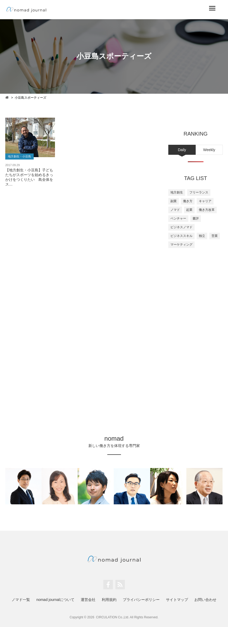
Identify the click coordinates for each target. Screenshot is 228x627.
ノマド (175, 210)
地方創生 (176, 192)
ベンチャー (178, 218)
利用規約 (109, 600)
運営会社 (88, 600)
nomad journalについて (55, 600)
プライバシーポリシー (141, 600)
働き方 (187, 201)
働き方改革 (207, 210)
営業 (214, 236)
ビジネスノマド (181, 227)
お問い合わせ (205, 600)
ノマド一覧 (21, 600)
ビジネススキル (181, 236)
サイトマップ (177, 600)
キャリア (205, 201)
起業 (189, 210)
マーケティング (181, 244)
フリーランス (198, 192)
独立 (202, 236)
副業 (173, 201)
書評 (195, 218)
